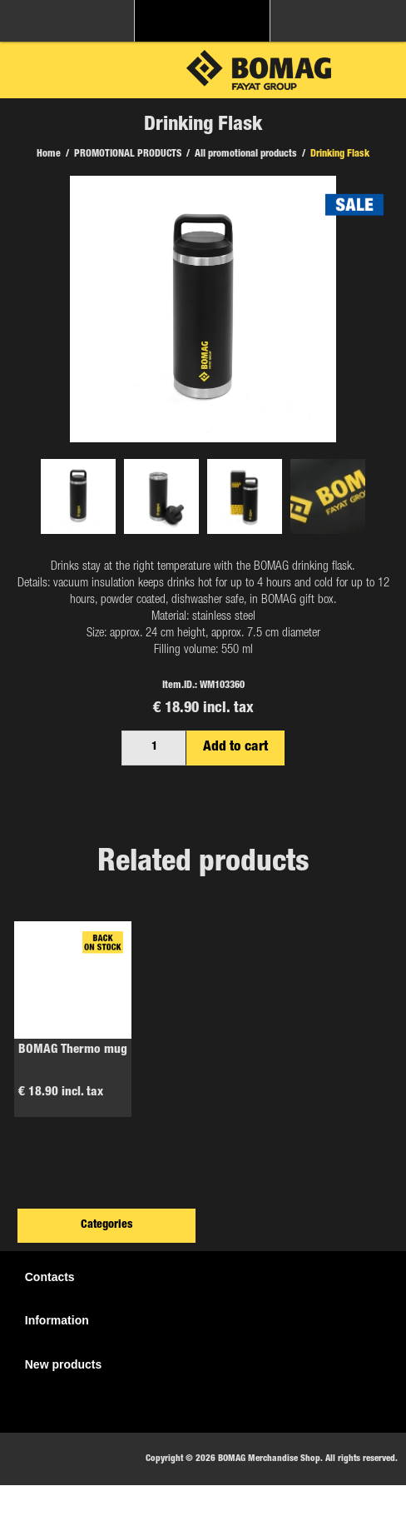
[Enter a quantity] (153, 748)
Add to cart (235, 748)
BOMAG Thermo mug (72, 1050)
